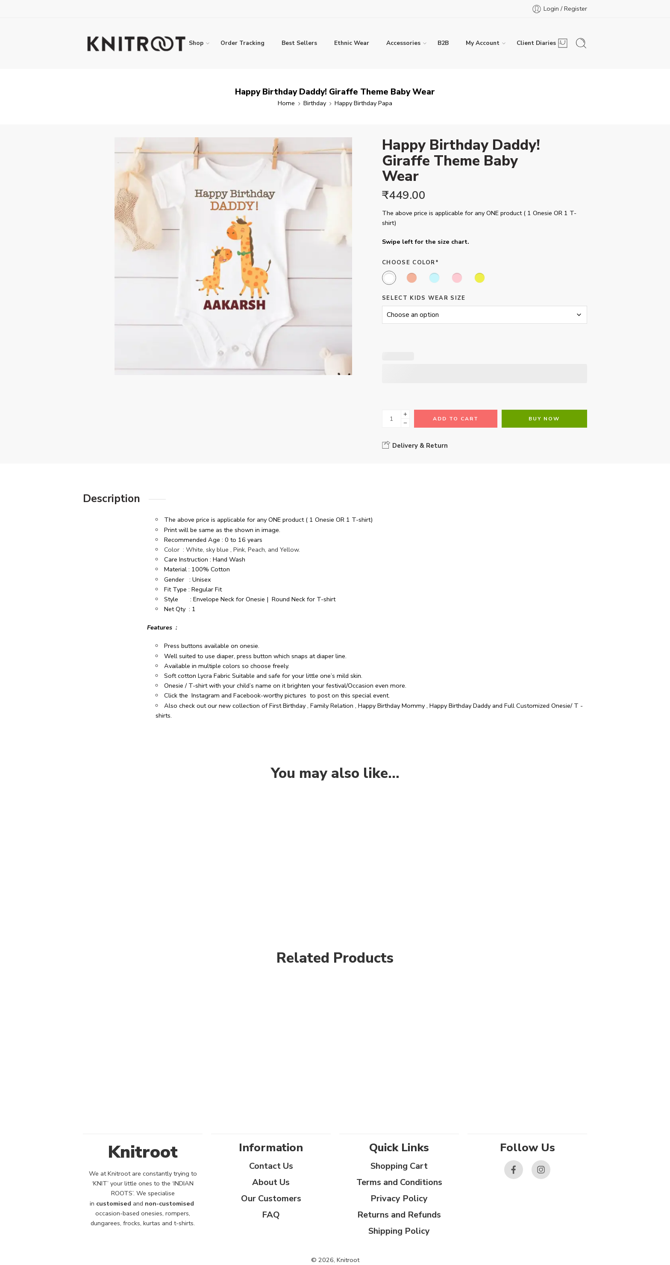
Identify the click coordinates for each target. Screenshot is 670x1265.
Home (286, 103)
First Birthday (287, 705)
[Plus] (405, 414)
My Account (483, 43)
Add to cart (456, 418)
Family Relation (331, 705)
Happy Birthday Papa (363, 103)
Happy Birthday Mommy (391, 705)
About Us (271, 1182)
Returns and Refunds (399, 1215)
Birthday (314, 103)
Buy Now (544, 418)
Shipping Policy (399, 1231)
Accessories (403, 43)
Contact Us (271, 1166)
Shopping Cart (399, 1166)
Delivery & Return (415, 445)
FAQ (271, 1215)
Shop (196, 43)
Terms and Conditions (399, 1182)
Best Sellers (299, 43)
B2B (443, 43)
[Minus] (405, 423)
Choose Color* (410, 262)
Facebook (247, 695)
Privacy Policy (399, 1198)
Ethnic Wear (351, 43)
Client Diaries (536, 43)
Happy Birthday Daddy (460, 705)
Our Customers (271, 1198)
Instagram (205, 695)
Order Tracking (242, 43)
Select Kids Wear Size (424, 298)
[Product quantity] (391, 419)
